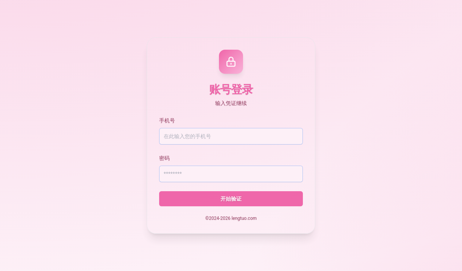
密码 (164, 158)
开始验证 (231, 199)
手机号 (167, 120)
